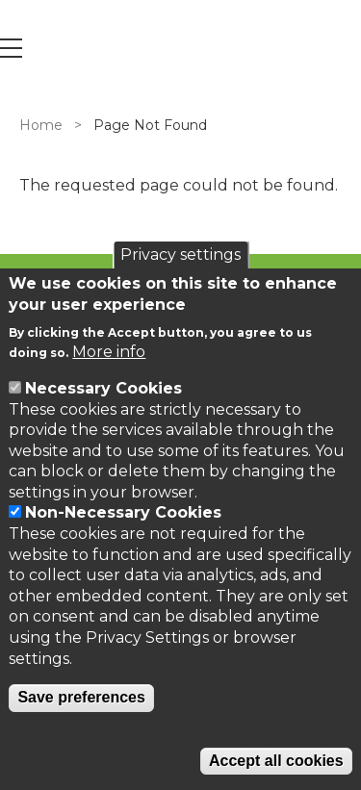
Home (41, 125)
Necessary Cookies (103, 388)
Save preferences (81, 697)
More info (108, 352)
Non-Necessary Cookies (123, 512)
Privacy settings (180, 254)
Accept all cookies (276, 760)
